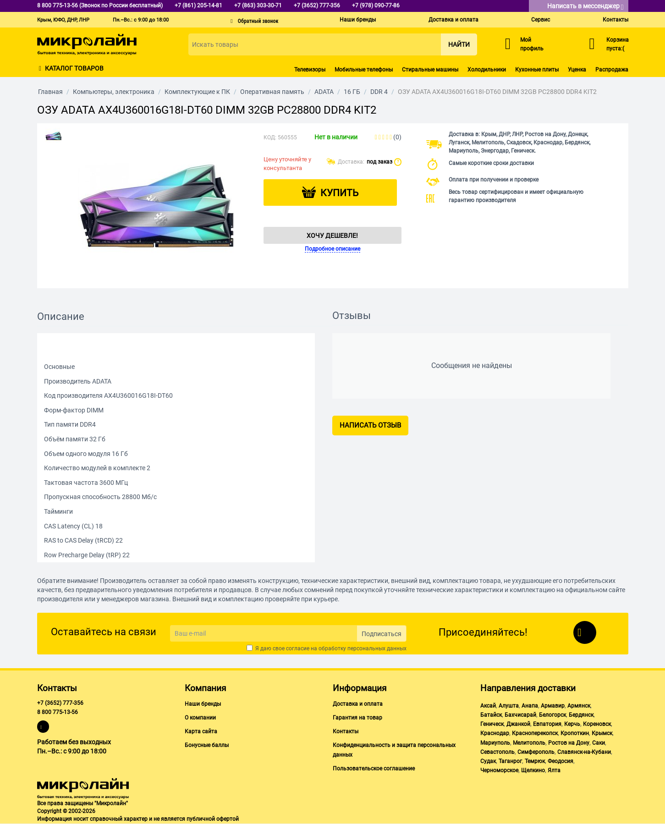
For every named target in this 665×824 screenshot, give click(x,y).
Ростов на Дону (568, 743)
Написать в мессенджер (585, 6)
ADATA (324, 91)
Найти (459, 44)
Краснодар (494, 733)
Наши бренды (358, 19)
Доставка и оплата (453, 19)
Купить (339, 192)
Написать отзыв (370, 425)
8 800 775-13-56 (57, 712)
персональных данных (377, 648)
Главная (50, 91)
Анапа (530, 706)
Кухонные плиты (537, 69)
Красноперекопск (535, 733)
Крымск (602, 733)
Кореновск (597, 724)
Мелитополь (529, 743)
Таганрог (510, 761)
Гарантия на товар (357, 717)
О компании (200, 717)
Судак (488, 761)
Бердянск (581, 715)
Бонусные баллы (207, 745)
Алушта (509, 706)
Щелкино (533, 770)
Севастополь (497, 752)
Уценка (577, 69)
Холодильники (486, 69)
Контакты (615, 19)
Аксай (488, 706)
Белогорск (552, 715)
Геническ (492, 724)
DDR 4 (379, 91)
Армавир (553, 706)
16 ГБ (352, 91)
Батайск (491, 715)
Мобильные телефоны (364, 69)
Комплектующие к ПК (197, 91)
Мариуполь (495, 743)
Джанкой (518, 724)
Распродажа (611, 69)
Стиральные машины (430, 69)
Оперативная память (272, 91)
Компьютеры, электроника (113, 91)
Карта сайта (201, 731)
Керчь (572, 724)
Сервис (540, 19)
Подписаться (381, 633)
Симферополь (536, 752)
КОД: (270, 137)
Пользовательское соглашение (374, 768)
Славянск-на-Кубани (584, 752)
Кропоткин (575, 733)
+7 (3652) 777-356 (60, 703)
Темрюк (535, 761)
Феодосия (560, 761)
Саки (598, 743)
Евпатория (547, 724)
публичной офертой (213, 819)
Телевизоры (309, 69)
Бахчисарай (520, 715)
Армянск (578, 706)
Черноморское (499, 770)
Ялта (554, 770)
